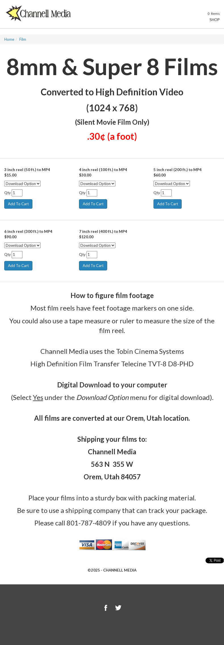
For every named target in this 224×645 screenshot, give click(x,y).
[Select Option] (22, 183)
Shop (211, 19)
